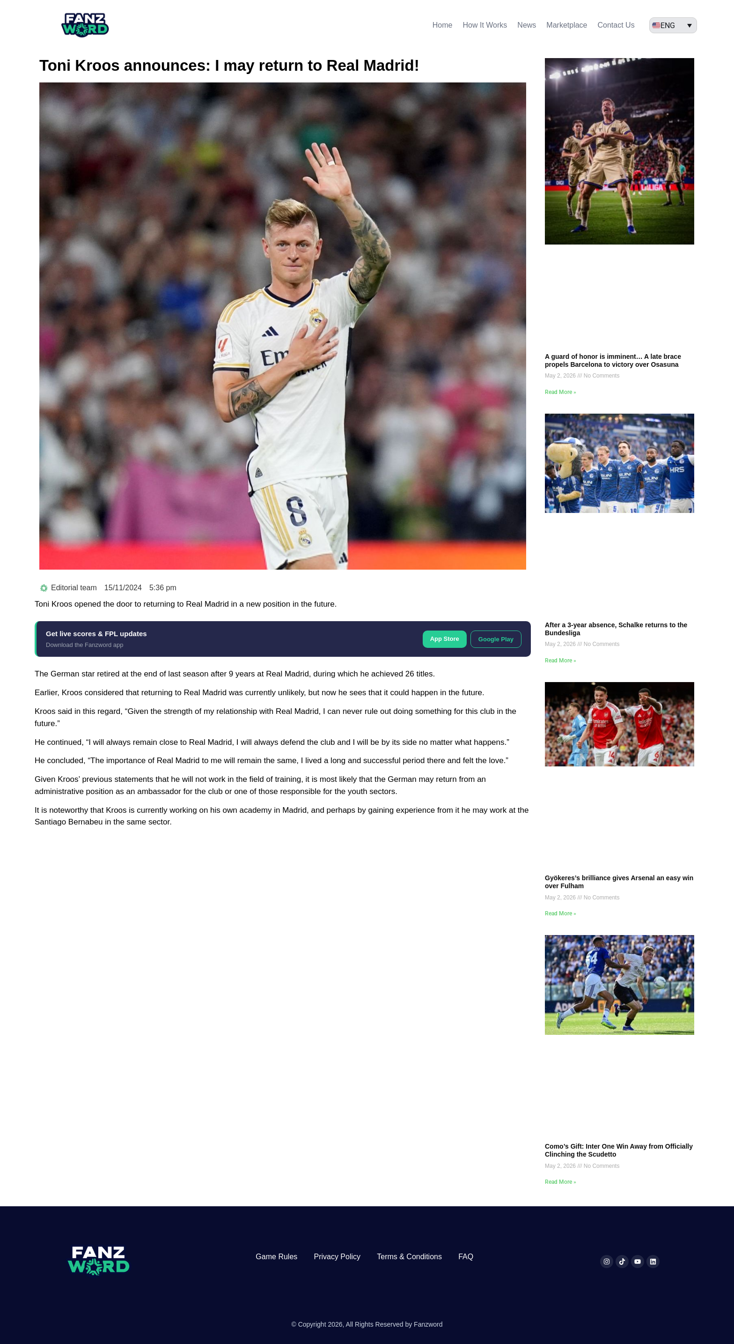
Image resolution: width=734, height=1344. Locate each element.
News (526, 25)
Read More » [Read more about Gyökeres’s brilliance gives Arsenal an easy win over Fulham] (560, 913)
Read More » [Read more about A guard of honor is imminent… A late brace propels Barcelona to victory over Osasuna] (560, 392)
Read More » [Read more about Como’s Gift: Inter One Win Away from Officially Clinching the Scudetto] (560, 1182)
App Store (444, 638)
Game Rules (276, 1257)
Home (443, 25)
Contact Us (616, 25)
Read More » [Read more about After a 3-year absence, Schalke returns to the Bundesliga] (560, 660)
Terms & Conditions (409, 1257)
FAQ (465, 1257)
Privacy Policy (337, 1257)
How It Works (485, 25)
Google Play (496, 639)
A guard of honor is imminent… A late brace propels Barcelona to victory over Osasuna (613, 360)
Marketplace (566, 25)
